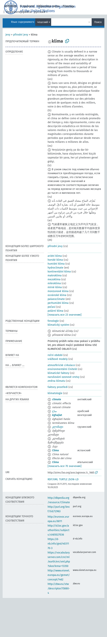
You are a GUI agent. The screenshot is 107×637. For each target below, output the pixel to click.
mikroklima (54, 283)
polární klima (55, 310)
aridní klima (55, 255)
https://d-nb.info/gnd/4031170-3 (58, 544)
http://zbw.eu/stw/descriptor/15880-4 (59, 588)
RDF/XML (53, 479)
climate (56, 399)
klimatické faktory (58, 373)
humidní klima (56, 263)
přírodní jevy (20, 34)
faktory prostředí (58, 387)
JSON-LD (73, 479)
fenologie (53, 321)
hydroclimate (55, 267)
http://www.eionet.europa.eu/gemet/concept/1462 (59, 575)
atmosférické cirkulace (61, 365)
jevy (7, 34)
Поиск (98, 22)
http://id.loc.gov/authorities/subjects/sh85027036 (58, 530)
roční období (55, 355)
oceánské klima (57, 295)
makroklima (55, 275)
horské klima (55, 259)
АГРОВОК (10, 6)
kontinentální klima (59, 271)
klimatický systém (58, 324)
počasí (51, 307)
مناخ (54, 411)
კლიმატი (57, 426)
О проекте (27, 6)
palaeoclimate (56, 299)
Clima (55, 450)
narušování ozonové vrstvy (63, 377)
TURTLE (63, 479)
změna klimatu (56, 380)
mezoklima (54, 279)
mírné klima (55, 287)
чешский (42, 22)
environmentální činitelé (62, 369)
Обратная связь (48, 6)
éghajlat (57, 415)
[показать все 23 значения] (65, 314)
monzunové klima (58, 291)
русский (39, 12)
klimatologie (55, 393)
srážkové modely (58, 359)
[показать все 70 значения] (65, 466)
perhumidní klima (58, 303)
